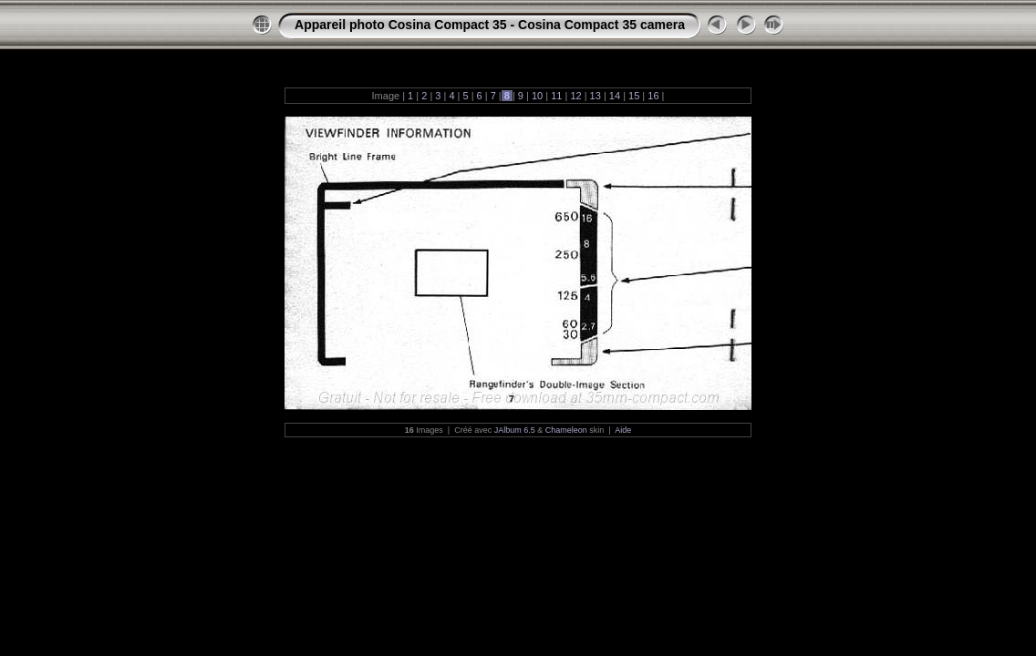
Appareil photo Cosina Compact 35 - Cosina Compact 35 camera (490, 24)
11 (556, 95)
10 (537, 95)
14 (614, 95)
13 (595, 95)
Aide (623, 430)
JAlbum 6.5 (514, 430)
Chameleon (566, 430)
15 (634, 95)
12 (575, 95)
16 (653, 95)
